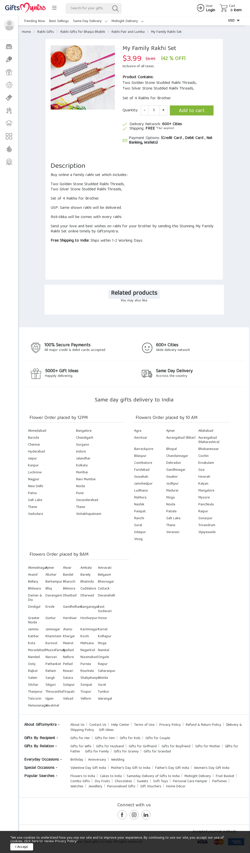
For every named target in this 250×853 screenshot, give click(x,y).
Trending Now (34, 21)
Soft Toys (160, 781)
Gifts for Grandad (157, 752)
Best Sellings (59, 21)
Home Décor (176, 786)
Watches (77, 786)
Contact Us (97, 725)
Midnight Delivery (128, 21)
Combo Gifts (80, 781)
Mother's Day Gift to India (130, 768)
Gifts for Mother (207, 746)
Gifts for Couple (157, 738)
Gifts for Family (97, 752)
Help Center (120, 725)
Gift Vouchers (150, 786)
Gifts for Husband (110, 746)
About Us (77, 725)
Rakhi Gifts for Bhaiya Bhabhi (82, 32)
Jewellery (95, 786)
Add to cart (192, 110)
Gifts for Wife (80, 746)
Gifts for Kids (130, 738)
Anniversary (97, 760)
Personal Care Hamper (190, 781)
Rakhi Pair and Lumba (128, 32)
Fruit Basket (225, 776)
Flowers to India (82, 776)
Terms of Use (144, 725)
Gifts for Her (80, 738)
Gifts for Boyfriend (176, 746)
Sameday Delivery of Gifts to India (153, 776)
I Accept (21, 847)
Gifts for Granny (126, 752)
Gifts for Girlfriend (143, 746)
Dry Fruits (102, 781)
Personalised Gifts (121, 786)
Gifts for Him (105, 738)
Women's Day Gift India (211, 768)
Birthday (76, 760)
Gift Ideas (106, 730)
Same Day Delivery (90, 21)
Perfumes (219, 781)
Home (26, 32)
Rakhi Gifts (45, 32)
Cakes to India (111, 776)
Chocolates (123, 781)
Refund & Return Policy (203, 725)
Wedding (117, 760)
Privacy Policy (170, 725)
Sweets (142, 781)
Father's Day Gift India (172, 768)
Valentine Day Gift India (88, 768)
